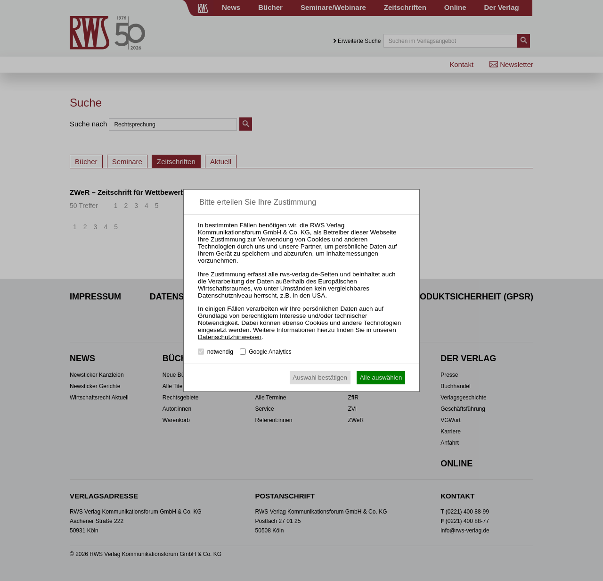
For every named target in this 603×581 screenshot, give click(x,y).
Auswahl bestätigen (320, 377)
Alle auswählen (381, 377)
